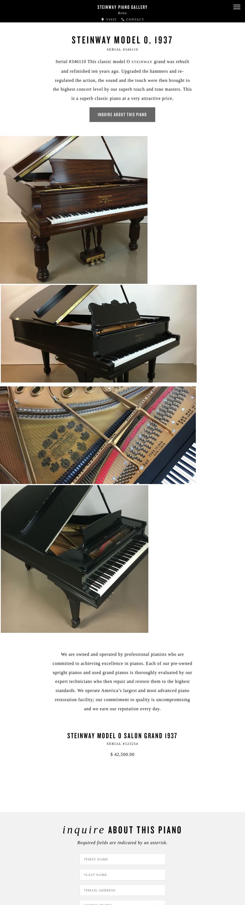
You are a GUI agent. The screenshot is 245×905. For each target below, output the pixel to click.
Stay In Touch (154, 832)
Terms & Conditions (32, 877)
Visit (109, 19)
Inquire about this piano (122, 109)
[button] (236, 7)
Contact (132, 19)
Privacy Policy (27, 870)
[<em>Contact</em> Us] (101, 836)
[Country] (123, 569)
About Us (22, 863)
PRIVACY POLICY (133, 694)
